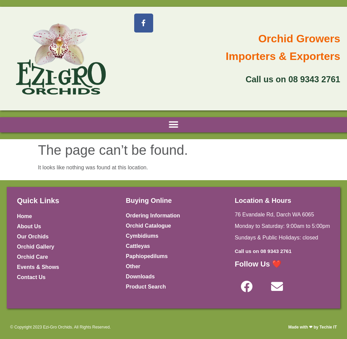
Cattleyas (138, 246)
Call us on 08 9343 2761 (263, 251)
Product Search (146, 287)
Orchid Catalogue (148, 226)
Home (24, 216)
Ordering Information (153, 215)
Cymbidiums (142, 236)
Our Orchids (32, 236)
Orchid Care (32, 257)
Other (133, 266)
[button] (173, 124)
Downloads (140, 276)
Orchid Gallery (35, 247)
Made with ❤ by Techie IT (312, 327)
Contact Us (31, 277)
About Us (29, 226)
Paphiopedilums (147, 256)
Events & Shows (38, 267)
